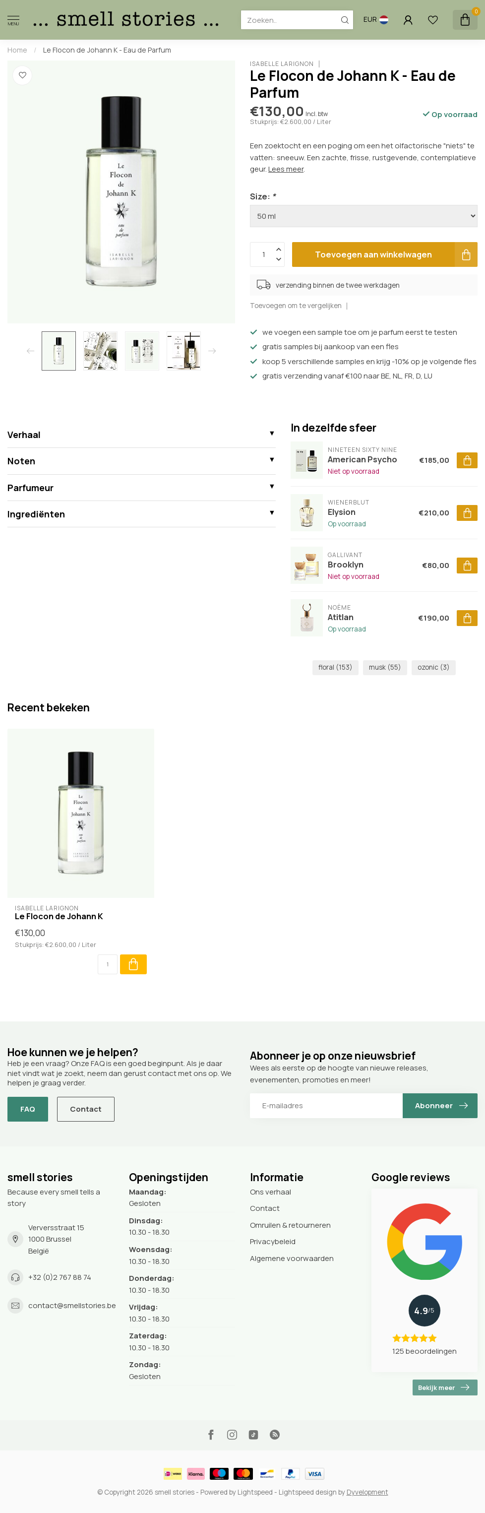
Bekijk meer (443, 1387)
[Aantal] (108, 964)
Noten (21, 461)
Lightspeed (255, 1492)
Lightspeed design (308, 1492)
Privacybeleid (273, 1241)
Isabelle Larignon (282, 64)
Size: (263, 196)
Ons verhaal (270, 1192)
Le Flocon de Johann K (59, 916)
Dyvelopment (367, 1492)
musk (385, 667)
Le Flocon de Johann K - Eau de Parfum (107, 50)
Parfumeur (30, 488)
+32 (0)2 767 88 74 (59, 1277)
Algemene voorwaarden (292, 1258)
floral (335, 667)
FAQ (27, 1109)
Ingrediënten (36, 514)
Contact (86, 1109)
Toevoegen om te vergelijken (296, 305)
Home (17, 50)
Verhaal (24, 435)
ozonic (434, 667)
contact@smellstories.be (72, 1305)
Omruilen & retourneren (290, 1225)
